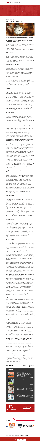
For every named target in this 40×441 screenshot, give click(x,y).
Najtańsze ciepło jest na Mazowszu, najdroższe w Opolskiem (28, 365)
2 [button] (20, 429)
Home (7, 435)
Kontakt (26, 435)
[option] (10, 425)
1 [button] (18, 429)
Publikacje (22, 435)
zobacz (26, 407)
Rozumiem (21, 439)
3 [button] (21, 429)
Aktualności (17, 435)
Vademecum (11, 435)
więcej (31, 377)
